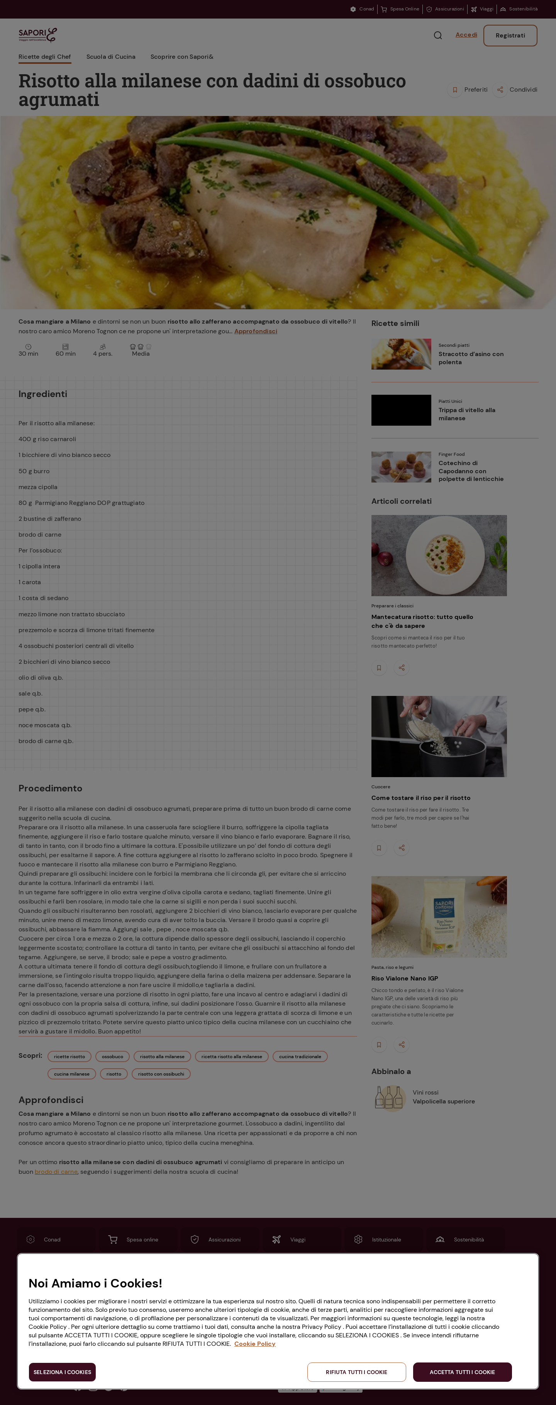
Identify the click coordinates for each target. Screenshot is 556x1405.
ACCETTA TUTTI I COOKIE (462, 1372)
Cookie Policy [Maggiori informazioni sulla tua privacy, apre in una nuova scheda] (255, 1344)
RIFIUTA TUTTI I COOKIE (356, 1372)
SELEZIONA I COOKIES (62, 1372)
